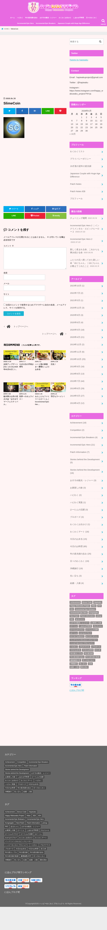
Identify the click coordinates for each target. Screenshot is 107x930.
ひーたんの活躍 (79, 509)
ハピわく (20, 18)
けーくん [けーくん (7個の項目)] (73, 626)
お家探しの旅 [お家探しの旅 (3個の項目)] (96, 622)
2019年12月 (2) (77, 344)
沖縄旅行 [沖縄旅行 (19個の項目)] (8, 791)
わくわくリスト (77, 151)
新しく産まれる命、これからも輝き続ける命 (84, 251)
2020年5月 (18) (77, 329)
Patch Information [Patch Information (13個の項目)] (87, 615)
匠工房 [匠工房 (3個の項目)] (97, 650)
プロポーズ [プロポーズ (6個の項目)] (96, 646)
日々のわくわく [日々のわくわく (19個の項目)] (39, 787)
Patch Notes (75, 184)
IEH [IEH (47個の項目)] (71, 609)
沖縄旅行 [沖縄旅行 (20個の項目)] (73, 663)
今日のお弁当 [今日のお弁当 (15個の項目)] (75, 650)
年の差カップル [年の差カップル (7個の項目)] (76, 653)
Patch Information (79, 452)
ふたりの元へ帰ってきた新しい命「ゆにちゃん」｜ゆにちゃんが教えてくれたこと (85, 263)
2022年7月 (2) (76, 293)
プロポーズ (77, 516)
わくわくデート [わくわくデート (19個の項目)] (92, 636)
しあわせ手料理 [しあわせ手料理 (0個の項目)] (23, 776)
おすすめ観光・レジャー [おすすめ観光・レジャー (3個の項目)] (79, 622)
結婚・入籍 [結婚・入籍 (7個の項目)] (74, 666)
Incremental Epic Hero (25, 23)
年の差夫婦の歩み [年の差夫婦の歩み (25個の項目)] (24, 787)
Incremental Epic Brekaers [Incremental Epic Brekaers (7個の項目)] (85, 609)
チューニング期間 (84, 218)
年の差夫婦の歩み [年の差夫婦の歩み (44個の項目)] (77, 656)
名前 (5, 273)
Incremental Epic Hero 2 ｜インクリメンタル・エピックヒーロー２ (84, 228)
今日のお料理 (78, 546)
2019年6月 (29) (77, 388)
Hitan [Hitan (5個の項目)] (94, 605)
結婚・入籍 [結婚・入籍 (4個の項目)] (27, 791)
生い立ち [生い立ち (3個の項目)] (17, 791)
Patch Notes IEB (77, 191)
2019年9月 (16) (77, 366)
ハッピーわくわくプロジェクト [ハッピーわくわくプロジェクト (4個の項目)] (82, 643)
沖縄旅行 (76, 568)
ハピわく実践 (78, 502)
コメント (8, 246)
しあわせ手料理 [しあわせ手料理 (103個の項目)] (85, 626)
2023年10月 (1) (77, 285)
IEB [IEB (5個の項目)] (99, 605)
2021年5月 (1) (76, 300)
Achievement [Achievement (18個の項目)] (10, 761)
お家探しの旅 (78, 487)
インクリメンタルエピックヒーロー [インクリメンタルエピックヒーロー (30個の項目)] (83, 639)
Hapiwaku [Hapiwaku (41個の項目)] (97, 602)
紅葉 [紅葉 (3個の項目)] (90, 663)
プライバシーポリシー (80, 159)
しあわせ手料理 (78, 18)
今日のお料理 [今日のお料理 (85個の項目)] (10, 787)
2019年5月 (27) (77, 395)
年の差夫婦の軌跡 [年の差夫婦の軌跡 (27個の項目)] (92, 656)
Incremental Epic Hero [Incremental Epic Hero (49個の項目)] (78, 612)
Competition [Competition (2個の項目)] (21, 761)
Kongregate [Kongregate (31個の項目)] (93, 612)
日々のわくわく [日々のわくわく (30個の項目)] (88, 660)
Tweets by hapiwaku (79, 60)
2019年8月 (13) (77, 373)
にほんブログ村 (77, 690)
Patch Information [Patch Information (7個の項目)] (30, 765)
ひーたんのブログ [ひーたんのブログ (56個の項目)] (77, 629)
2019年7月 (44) (77, 381)
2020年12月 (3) (77, 307)
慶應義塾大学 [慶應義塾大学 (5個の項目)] (75, 660)
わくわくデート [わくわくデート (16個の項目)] (27, 780)
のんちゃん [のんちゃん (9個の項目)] (98, 626)
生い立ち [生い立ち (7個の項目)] (82, 663)
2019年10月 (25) (77, 359)
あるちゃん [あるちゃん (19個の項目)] (80, 619)
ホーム (12, 18)
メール (6, 283)
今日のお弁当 (78, 539)
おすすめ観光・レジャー (48, 18)
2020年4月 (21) (77, 337)
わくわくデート (79, 531)
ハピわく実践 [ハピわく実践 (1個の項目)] (10, 784)
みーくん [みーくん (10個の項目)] (73, 632)
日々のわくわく (91, 18)
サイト (6, 294)
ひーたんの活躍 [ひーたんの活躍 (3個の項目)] (92, 629)
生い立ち (76, 575)
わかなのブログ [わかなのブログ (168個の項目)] (85, 632)
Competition (77, 430)
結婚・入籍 (77, 582)
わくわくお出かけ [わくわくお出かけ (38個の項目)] (77, 636)
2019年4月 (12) (77, 403)
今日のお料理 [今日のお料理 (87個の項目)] (88, 650)
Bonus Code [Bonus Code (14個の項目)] (87, 602)
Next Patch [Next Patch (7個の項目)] (74, 615)
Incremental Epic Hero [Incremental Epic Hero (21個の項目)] (13, 765)
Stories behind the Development (84, 460)
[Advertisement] (35, 67)
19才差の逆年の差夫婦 (80, 166)
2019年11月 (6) (77, 351)
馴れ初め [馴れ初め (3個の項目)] (84, 666)
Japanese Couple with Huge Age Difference (74, 23)
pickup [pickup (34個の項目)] (98, 615)
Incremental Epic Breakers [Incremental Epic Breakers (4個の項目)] (38, 761)
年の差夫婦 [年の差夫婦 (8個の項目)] (88, 653)
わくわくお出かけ (65, 18)
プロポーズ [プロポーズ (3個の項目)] (22, 784)
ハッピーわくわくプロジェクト (52, 903)
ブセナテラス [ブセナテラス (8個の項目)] (84, 646)
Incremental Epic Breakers (46, 23)
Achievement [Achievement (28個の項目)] (75, 602)
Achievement (78, 422)
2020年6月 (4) (76, 322)
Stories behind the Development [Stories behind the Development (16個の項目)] (17, 769)
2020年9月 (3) (76, 315)
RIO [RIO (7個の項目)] (71, 619)
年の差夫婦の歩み (31, 18)
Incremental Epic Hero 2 (81, 241)
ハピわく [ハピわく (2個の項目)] (38, 780)
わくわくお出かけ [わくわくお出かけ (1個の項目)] (12, 780)
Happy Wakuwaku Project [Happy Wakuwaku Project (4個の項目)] (79, 605)
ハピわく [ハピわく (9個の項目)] (73, 646)
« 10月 (73, 134)
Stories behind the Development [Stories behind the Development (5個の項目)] (17, 772)
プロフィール (76, 198)
